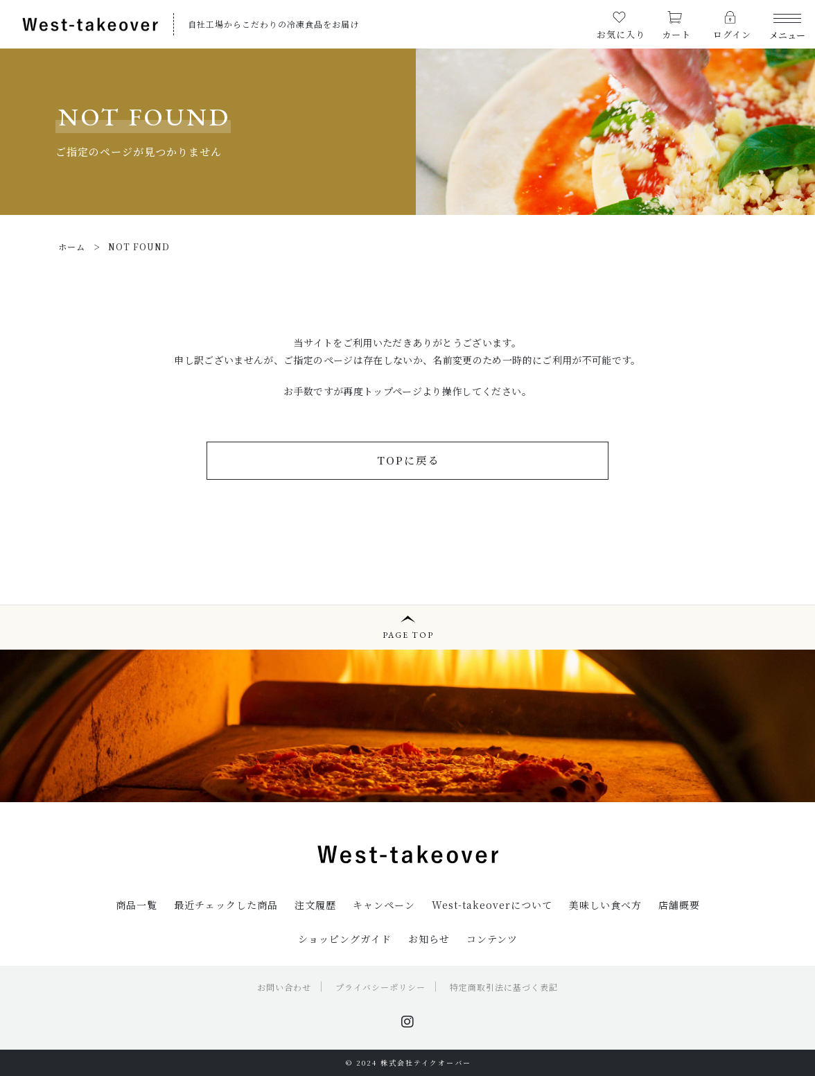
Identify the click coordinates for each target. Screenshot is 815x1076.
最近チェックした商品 (226, 905)
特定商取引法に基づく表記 (504, 987)
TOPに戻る (408, 460)
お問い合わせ (284, 987)
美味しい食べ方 (605, 905)
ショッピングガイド (345, 939)
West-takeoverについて (492, 905)
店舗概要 (679, 905)
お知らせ (429, 939)
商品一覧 (136, 905)
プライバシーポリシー (380, 987)
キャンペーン (384, 905)
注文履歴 (315, 905)
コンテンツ (492, 939)
